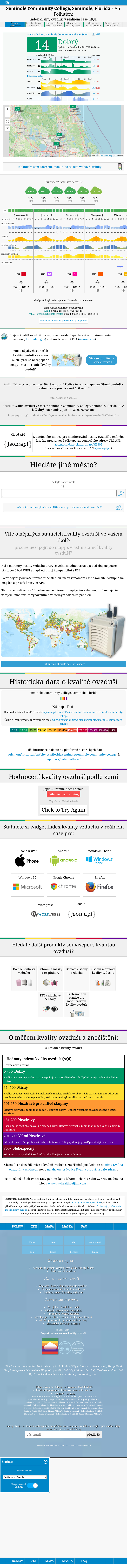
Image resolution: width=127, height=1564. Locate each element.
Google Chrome (63, 1019)
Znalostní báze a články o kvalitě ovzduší (63, 1511)
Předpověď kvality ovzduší (63, 1539)
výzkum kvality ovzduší (61, 1504)
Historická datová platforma (63, 1549)
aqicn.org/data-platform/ (63, 848)
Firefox (99, 1019)
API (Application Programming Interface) (63, 1546)
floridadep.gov (35, 339)
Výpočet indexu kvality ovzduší (63, 1536)
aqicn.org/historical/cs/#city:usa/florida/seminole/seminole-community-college (62, 844)
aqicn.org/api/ (102, 491)
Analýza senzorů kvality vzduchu (63, 1518)
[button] (17, 111)
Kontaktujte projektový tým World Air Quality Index (63, 1493)
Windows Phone (99, 993)
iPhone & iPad (27, 993)
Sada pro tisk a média (63, 1497)
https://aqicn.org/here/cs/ (63, 397)
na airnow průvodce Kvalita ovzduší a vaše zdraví (81, 1395)
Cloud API (81, 1046)
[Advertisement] (63, 449)
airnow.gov (87, 339)
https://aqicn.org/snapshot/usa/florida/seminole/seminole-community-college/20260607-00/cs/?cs (63, 415)
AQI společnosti (64, 34)
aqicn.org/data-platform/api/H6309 (78, 488)
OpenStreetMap (105, 155)
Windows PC (27, 1019)
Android (63, 993)
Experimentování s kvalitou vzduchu (63, 1515)
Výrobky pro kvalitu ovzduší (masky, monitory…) (63, 1542)
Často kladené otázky (61, 1525)
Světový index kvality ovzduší (86, 1428)
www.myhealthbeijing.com (67, 1409)
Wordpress (45, 1047)
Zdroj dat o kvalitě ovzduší (63, 1533)
